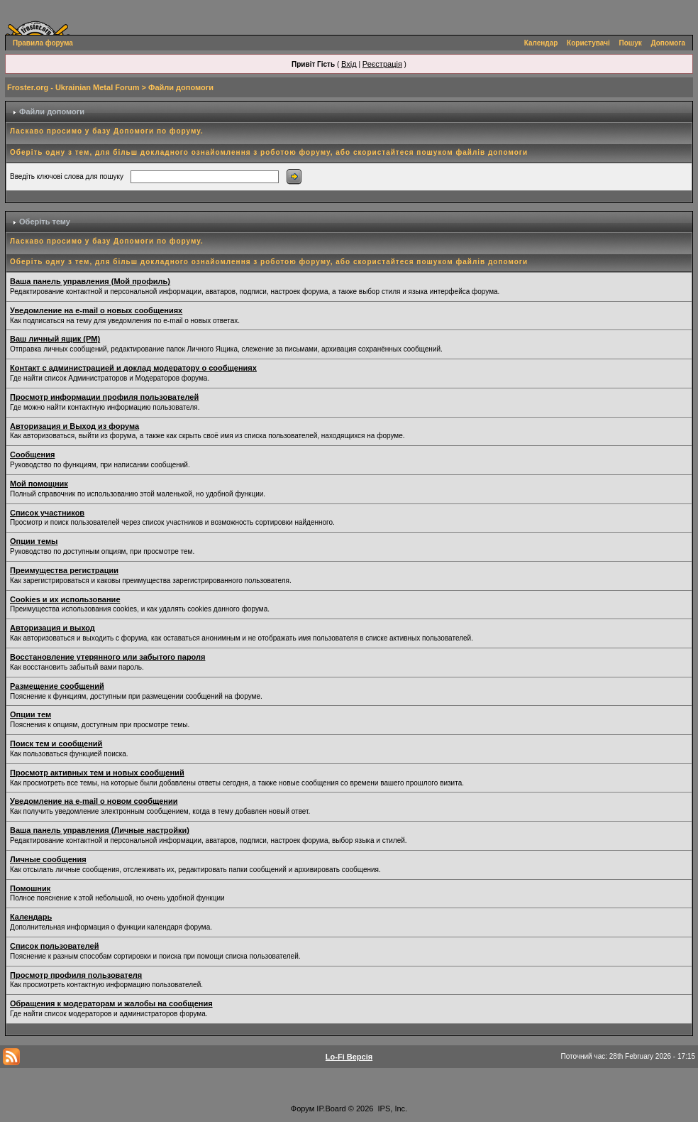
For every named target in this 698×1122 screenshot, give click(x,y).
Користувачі (588, 43)
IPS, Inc (392, 1108)
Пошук (630, 43)
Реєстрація (382, 64)
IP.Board (330, 1108)
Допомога (668, 43)
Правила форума (43, 43)
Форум (302, 1108)
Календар (541, 43)
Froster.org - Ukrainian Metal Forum (73, 87)
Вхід (349, 64)
